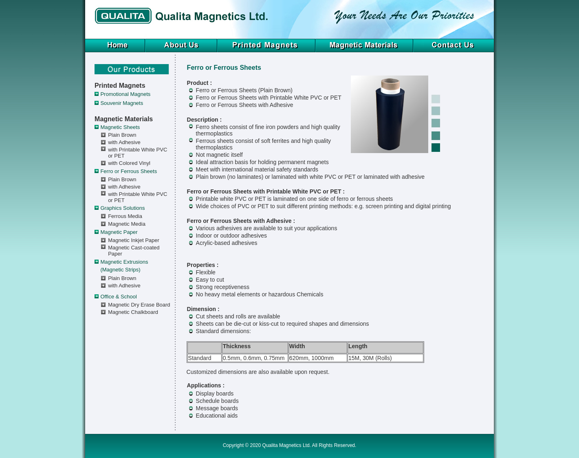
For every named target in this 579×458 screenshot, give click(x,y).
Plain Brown (122, 135)
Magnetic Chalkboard (133, 312)
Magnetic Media (126, 224)
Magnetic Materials (124, 119)
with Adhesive (124, 142)
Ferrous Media (125, 216)
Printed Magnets (120, 85)
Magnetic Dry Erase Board (139, 305)
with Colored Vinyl (129, 163)
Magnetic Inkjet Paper (133, 240)
